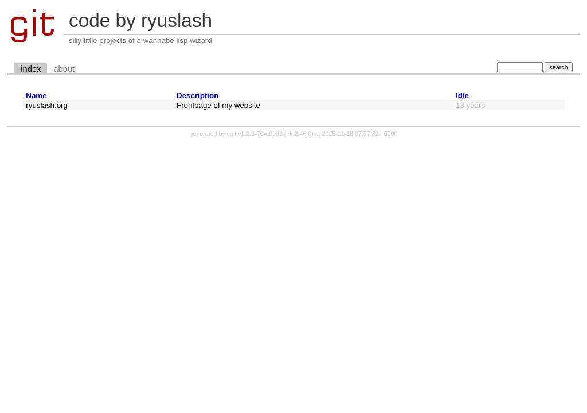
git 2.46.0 (298, 133)
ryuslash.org (47, 105)
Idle (462, 95)
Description (197, 95)
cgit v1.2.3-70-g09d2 (255, 133)
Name (36, 95)
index (31, 68)
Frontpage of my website (218, 105)
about (64, 68)
